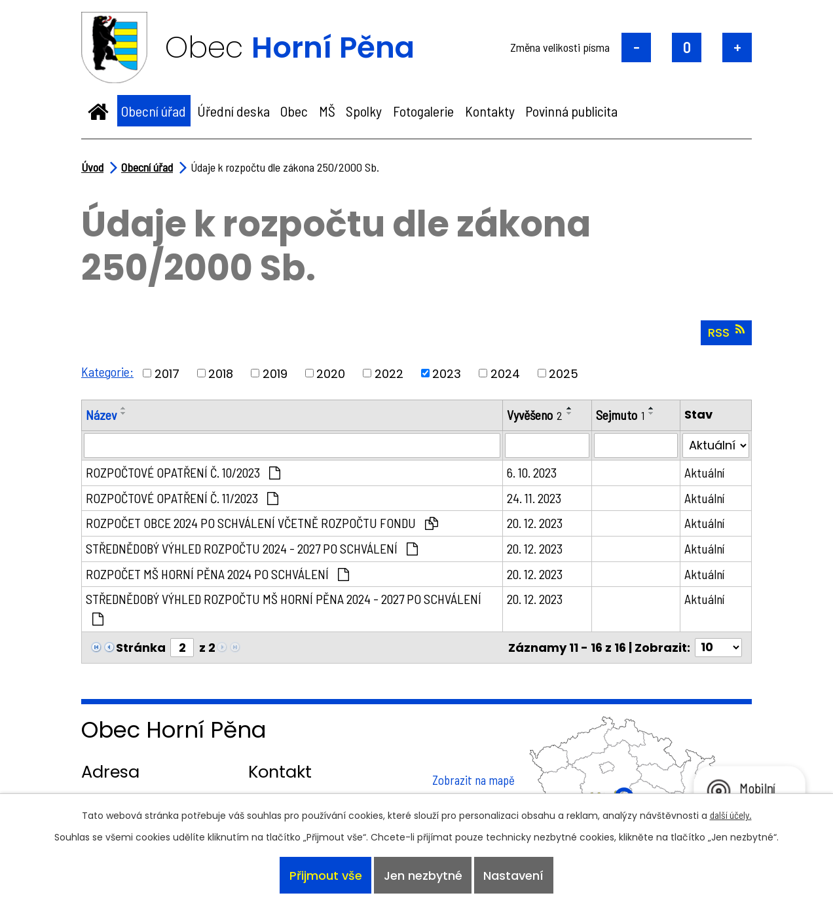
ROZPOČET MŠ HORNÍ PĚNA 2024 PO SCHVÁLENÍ (217, 574)
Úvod (98, 110)
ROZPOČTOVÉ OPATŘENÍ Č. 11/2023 (182, 498)
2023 (446, 373)
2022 (389, 373)
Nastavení (513, 875)
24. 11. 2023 (534, 498)
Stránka (141, 647)
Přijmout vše (325, 875)
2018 (220, 373)
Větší (737, 47)
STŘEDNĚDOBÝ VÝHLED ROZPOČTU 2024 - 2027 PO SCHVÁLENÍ (252, 548)
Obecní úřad (153, 110)
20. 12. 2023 (535, 523)
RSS (726, 332)
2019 (275, 373)
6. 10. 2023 (532, 472)
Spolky (364, 110)
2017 (167, 373)
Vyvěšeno (535, 415)
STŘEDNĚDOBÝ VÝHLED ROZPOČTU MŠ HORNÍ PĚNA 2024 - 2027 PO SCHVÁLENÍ (283, 608)
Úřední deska (233, 110)
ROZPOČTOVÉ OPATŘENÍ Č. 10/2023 (183, 472)
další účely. (731, 815)
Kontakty (490, 110)
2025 (563, 373)
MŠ (327, 110)
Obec (294, 110)
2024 (505, 373)
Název (101, 415)
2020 (330, 373)
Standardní (686, 47)
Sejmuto (620, 415)
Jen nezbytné (423, 875)
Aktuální (704, 472)
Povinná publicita (571, 110)
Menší (636, 47)
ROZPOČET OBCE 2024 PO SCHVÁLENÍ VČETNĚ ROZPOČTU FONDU (262, 523)
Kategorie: (107, 371)
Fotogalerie (423, 110)
